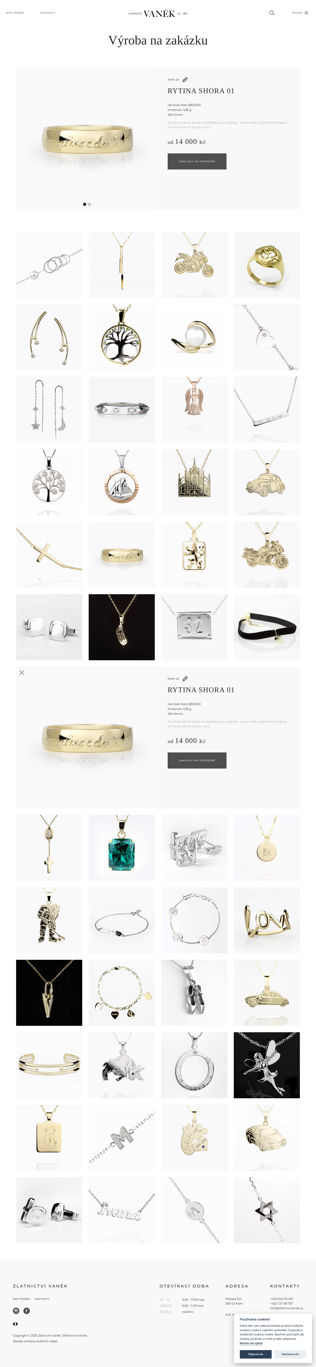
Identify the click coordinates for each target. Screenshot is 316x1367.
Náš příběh (22, 1299)
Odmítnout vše (290, 1354)
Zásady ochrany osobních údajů (35, 1341)
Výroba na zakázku (158, 40)
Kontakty (42, 1299)
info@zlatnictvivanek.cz (286, 1308)
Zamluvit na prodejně (197, 161)
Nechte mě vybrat (251, 1343)
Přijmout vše (255, 1354)
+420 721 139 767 (281, 1303)
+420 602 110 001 (281, 1299)
